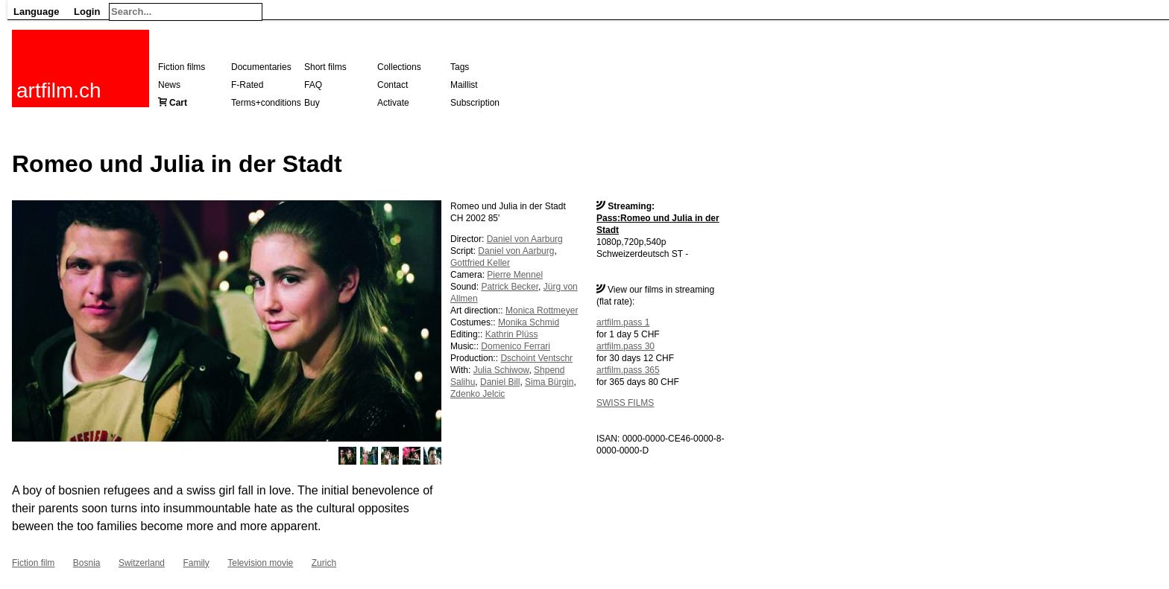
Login (87, 11)
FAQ (313, 85)
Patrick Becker (509, 286)
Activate (393, 103)
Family (196, 563)
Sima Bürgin (549, 382)
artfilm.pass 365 (628, 370)
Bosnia (87, 563)
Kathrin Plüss (511, 334)
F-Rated (247, 85)
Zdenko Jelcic (477, 394)
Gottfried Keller (480, 263)
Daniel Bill (500, 382)
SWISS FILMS (625, 403)
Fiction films (181, 67)
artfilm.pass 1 (622, 322)
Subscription (475, 103)
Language (36, 11)
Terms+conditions (266, 103)
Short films (325, 67)
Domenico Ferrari (515, 346)
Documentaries (261, 67)
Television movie (260, 563)
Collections (399, 67)
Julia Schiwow (501, 370)
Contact (392, 85)
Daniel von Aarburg (525, 239)
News (169, 85)
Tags (459, 67)
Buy (312, 103)
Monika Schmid (528, 322)
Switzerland (142, 563)
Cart (178, 103)
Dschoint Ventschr (536, 358)
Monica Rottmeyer (541, 310)
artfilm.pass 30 (625, 346)
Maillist (464, 85)
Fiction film (33, 563)
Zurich (324, 563)
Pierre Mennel (515, 275)
